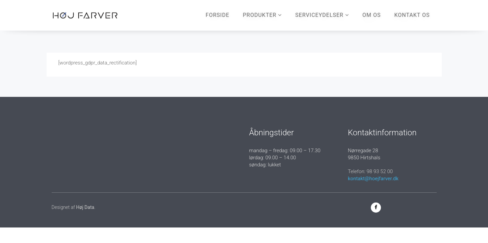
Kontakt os (412, 15)
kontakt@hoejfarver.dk (373, 179)
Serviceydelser (322, 15)
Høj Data (85, 207)
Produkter (262, 15)
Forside (217, 15)
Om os (371, 15)
